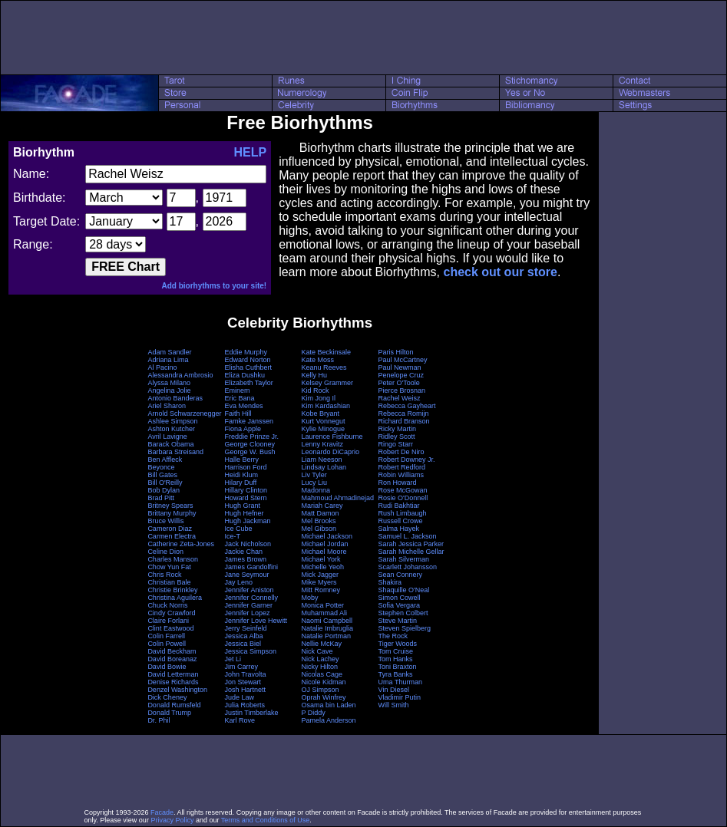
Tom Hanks (395, 659)
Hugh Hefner (243, 513)
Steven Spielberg (404, 628)
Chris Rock (164, 574)
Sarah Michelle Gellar (411, 551)
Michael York (321, 559)
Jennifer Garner (248, 605)
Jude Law (239, 697)
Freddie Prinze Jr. (251, 436)
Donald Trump (169, 713)
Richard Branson (404, 421)
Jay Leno (238, 582)
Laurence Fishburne (332, 436)
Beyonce (160, 467)
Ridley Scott (396, 436)
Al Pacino (162, 367)
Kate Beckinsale (327, 352)
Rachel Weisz (399, 398)
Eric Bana (239, 398)
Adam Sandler (169, 352)
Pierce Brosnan (402, 390)
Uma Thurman (400, 682)
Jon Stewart (242, 682)
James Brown (245, 559)
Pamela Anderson (329, 720)
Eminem (236, 390)
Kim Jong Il (319, 398)
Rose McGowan (403, 490)
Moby (310, 597)
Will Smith (393, 705)
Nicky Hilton (320, 666)
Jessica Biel (242, 643)
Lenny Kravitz (323, 444)
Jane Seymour (246, 574)
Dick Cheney (167, 697)
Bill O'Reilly (164, 482)
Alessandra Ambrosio (180, 375)
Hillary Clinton (245, 490)
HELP (249, 152)
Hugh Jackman (247, 521)
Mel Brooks (319, 521)
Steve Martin (398, 620)
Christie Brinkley (172, 590)
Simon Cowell (399, 597)
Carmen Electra (171, 536)
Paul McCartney (403, 360)
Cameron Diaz (169, 528)
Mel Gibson (319, 528)
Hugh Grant (242, 505)
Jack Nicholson (247, 544)
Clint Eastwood (170, 628)
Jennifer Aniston (248, 590)
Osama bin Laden (329, 705)
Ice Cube (238, 528)
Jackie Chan (243, 551)
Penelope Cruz (401, 375)
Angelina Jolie (168, 390)
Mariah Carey (322, 505)
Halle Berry (241, 459)
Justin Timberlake (251, 713)
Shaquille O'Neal (404, 590)
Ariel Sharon (166, 406)
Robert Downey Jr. (406, 459)
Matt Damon (320, 513)
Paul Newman (399, 367)
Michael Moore (324, 551)
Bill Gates (162, 475)
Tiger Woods (398, 643)
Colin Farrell (166, 636)
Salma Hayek (399, 528)
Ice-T (232, 536)
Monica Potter (323, 605)
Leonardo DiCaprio (331, 452)
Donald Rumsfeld (173, 705)
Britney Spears (170, 505)
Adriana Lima (167, 360)
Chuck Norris (167, 605)
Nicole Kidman (324, 682)
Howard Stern (245, 498)
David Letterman (172, 674)
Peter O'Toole (399, 383)
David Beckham (171, 651)
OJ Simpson (320, 690)
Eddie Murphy (245, 352)
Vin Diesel (393, 690)
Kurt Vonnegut (323, 421)
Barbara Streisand (175, 452)
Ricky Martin (397, 429)
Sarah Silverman (404, 559)
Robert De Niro (401, 452)
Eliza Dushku (244, 375)
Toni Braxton (397, 666)
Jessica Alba (243, 636)
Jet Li (232, 659)
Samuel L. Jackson (407, 536)
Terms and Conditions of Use (265, 820)
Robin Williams (401, 475)
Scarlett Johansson (408, 567)
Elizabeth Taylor (248, 383)
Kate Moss (318, 360)
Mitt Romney (321, 590)
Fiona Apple (242, 429)
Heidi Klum (241, 475)
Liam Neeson (322, 459)
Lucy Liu (315, 482)
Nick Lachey (320, 659)
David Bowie (166, 666)
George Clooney (249, 444)
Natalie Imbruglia (328, 628)
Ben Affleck (164, 459)
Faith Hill (237, 413)
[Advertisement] (363, 37)
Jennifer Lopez (246, 613)
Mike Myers (319, 582)
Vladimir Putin (399, 697)
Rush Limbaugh (402, 513)
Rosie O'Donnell (403, 498)
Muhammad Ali (325, 613)
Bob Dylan (163, 490)
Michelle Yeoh (323, 567)
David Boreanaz (172, 659)
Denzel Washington (177, 690)
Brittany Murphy (171, 513)
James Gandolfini (251, 567)
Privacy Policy (171, 820)
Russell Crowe (400, 521)
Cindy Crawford (171, 613)
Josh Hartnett (245, 690)
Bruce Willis (165, 521)
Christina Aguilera (174, 597)
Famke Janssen (248, 421)
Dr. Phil (158, 720)
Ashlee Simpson (172, 421)
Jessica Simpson (250, 651)
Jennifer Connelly (251, 597)
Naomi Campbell (327, 620)
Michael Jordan (325, 544)
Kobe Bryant (321, 413)
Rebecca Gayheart (407, 406)
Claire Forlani (168, 620)
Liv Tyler (314, 475)
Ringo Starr (396, 444)
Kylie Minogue (323, 429)
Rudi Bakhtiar (399, 505)
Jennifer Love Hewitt (255, 620)
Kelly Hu (315, 375)
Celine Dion (165, 551)
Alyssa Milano (168, 383)
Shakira (390, 582)
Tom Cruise (396, 651)
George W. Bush (249, 452)
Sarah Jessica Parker (411, 544)
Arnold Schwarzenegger (184, 413)
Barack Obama (170, 444)
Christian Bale (168, 582)
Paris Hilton (396, 352)
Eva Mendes (243, 406)
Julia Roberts (244, 705)
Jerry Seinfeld (245, 628)
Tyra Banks (395, 674)
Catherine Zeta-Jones (180, 544)
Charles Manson (172, 559)
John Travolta (245, 674)
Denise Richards (172, 682)
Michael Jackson (327, 536)
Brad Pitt (160, 498)
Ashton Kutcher (171, 429)
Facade (161, 812)
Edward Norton (247, 360)
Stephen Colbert (403, 613)
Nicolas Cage (322, 674)
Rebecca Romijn (403, 413)
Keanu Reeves (324, 367)
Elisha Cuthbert (248, 367)
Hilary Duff (240, 482)
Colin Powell (166, 643)
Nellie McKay (322, 643)
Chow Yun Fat (168, 567)
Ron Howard (397, 482)
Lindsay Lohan (324, 467)
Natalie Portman (327, 636)
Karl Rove (239, 720)
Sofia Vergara (399, 605)
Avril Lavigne (167, 436)
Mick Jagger (320, 574)
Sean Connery (400, 574)
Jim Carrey (241, 666)
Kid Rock (315, 390)
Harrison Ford (245, 467)
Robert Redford (402, 467)
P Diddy (313, 713)
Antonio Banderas (175, 398)
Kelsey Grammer (328, 383)
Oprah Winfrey (324, 697)
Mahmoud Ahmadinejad (338, 498)
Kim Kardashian (326, 406)
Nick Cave (317, 651)
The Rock (393, 636)
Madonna (316, 490)
